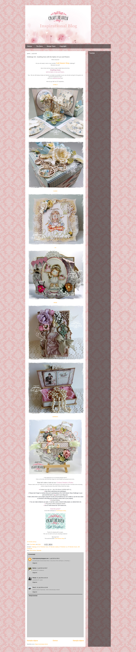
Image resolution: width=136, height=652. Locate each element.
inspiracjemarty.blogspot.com (40, 558)
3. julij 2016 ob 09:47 (42, 568)
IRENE (55, 302)
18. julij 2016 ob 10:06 (42, 587)
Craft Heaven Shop (62, 63)
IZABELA (55, 84)
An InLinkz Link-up (31, 541)
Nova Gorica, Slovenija (35, 550)
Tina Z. (34, 587)
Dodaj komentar (33, 595)
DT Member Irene (43, 546)
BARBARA (55, 416)
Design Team (51, 46)
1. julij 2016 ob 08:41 (54, 558)
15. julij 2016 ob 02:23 (42, 577)
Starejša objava (78, 640)
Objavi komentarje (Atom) (41, 644)
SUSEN (55, 191)
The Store (39, 46)
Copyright (63, 46)
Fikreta (34, 577)
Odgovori (34, 563)
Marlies (34, 568)
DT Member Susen (72, 546)
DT (38, 546)
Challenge (34, 546)
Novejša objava (32, 640)
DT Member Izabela (54, 546)
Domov (29, 46)
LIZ (55, 247)
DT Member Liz (63, 546)
